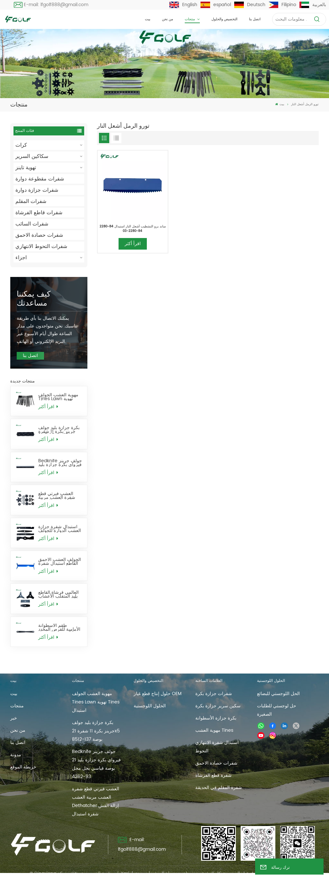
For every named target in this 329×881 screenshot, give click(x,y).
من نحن (167, 19)
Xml (125, 873)
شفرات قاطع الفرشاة (38, 212)
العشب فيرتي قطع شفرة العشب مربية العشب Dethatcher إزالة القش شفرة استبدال (58, 496)
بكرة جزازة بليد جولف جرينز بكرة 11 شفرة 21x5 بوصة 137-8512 (59, 430)
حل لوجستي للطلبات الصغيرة (276, 710)
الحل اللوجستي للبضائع (278, 693)
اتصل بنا (255, 19)
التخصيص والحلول (224, 19)
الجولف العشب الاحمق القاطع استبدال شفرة (59, 561)
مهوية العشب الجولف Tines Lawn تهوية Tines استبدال (58, 397)
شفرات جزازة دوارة (36, 190)
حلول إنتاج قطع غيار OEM (158, 693)
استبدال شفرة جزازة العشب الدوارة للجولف (59, 529)
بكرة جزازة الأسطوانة (215, 718)
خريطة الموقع (23, 767)
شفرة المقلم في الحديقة (218, 787)
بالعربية (312, 4)
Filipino (282, 4)
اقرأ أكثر (48, 406)
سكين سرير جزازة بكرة (218, 706)
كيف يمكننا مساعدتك (33, 299)
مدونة (15, 754)
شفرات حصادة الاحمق (39, 235)
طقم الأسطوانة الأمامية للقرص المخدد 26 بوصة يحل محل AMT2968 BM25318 (59, 627)
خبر (13, 718)
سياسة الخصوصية (98, 873)
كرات (21, 145)
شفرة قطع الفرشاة (213, 775)
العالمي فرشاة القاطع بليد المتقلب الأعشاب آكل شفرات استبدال (58, 594)
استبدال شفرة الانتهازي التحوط (217, 747)
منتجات (190, 19)
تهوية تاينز (25, 167)
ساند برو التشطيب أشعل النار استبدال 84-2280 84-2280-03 (133, 229)
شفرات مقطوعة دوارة (39, 179)
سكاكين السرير (31, 156)
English (183, 4)
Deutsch (249, 4)
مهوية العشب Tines (214, 730)
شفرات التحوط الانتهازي (41, 246)
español (215, 4)
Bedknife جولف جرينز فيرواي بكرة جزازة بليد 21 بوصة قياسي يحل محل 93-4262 (60, 463)
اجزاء (21, 257)
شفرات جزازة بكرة (213, 693)
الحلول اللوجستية (150, 706)
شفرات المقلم (30, 201)
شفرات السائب (31, 224)
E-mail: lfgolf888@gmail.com (51, 4)
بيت (147, 19)
